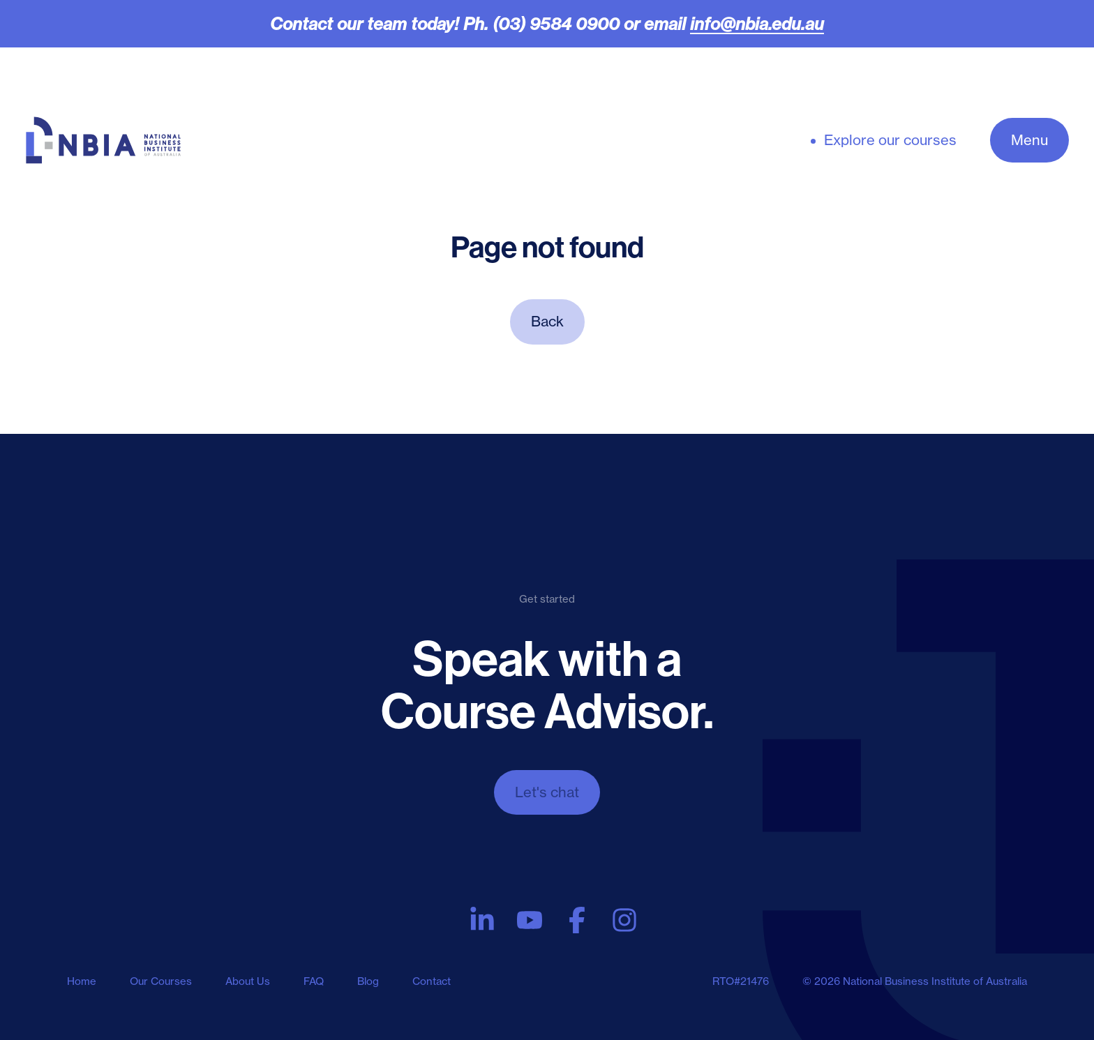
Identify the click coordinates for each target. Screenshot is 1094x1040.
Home (81, 981)
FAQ (314, 981)
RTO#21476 (740, 981)
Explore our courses (890, 140)
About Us (247, 981)
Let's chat (547, 792)
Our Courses (161, 981)
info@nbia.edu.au (757, 23)
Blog (368, 981)
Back (547, 321)
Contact (431, 981)
